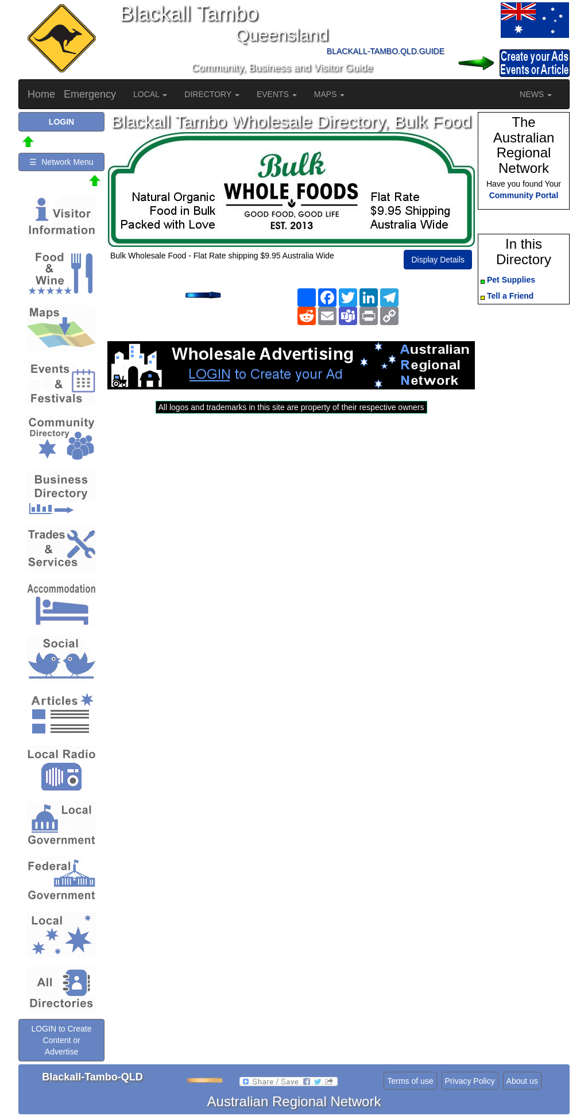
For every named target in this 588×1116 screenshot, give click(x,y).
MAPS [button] (329, 94)
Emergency (90, 94)
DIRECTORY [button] (211, 94)
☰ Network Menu (61, 162)
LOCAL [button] (150, 94)
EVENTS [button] (277, 94)
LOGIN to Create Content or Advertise (61, 1040)
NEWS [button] (536, 94)
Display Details (438, 259)
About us (522, 1081)
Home (41, 94)
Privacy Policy (470, 1081)
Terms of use (410, 1081)
